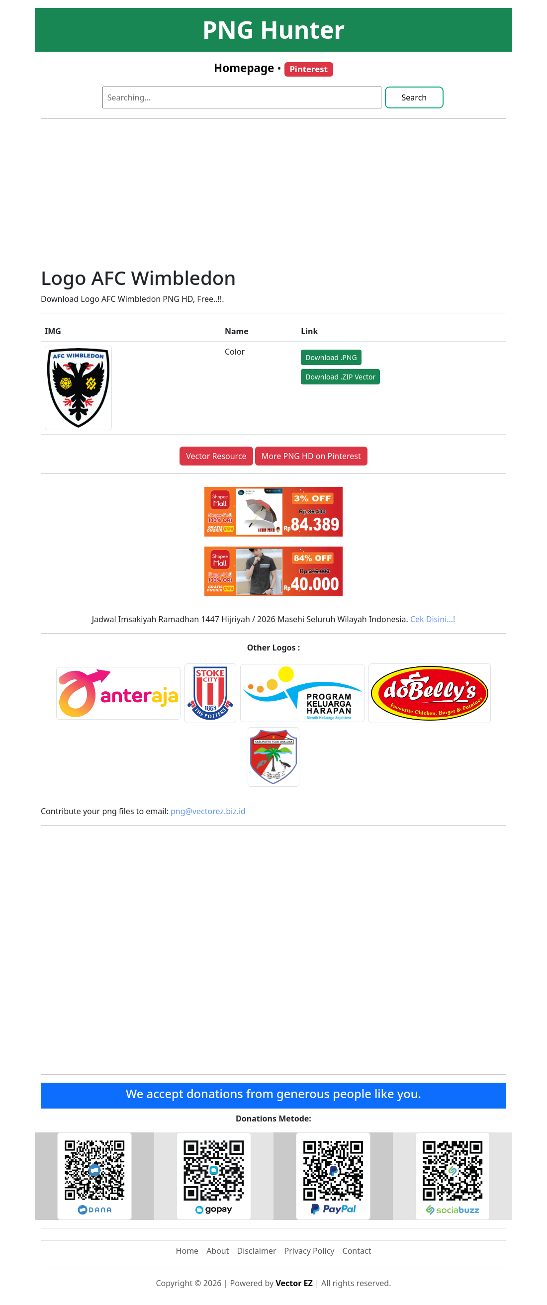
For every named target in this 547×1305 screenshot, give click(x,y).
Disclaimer (256, 1250)
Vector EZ (293, 1283)
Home (187, 1250)
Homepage (244, 68)
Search (414, 97)
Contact (357, 1250)
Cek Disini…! (432, 619)
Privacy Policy (309, 1250)
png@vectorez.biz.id (208, 811)
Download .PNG (331, 357)
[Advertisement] (273, 196)
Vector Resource (216, 456)
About (217, 1250)
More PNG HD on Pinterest (311, 456)
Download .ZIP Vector (340, 376)
